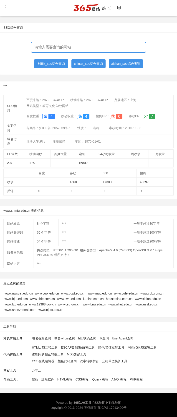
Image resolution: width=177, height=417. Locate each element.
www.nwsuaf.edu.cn (19, 293)
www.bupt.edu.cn (73, 293)
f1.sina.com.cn (93, 299)
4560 (73, 182)
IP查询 (104, 338)
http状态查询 (87, 338)
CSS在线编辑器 (43, 361)
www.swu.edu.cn (69, 299)
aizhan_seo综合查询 (125, 63)
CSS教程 (82, 379)
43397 (144, 182)
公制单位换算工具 (114, 361)
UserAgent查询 (122, 338)
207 (9, 163)
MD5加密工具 (76, 354)
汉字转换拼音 (89, 361)
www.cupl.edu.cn (47, 293)
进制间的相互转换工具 (48, 354)
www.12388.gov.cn (42, 304)
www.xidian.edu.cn (148, 299)
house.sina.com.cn (119, 299)
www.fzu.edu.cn (16, 304)
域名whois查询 (64, 338)
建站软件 (47, 379)
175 (32, 163)
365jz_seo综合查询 (51, 63)
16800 (83, 163)
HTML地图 (113, 402)
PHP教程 (136, 379)
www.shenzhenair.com (20, 310)
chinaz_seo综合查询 (88, 63)
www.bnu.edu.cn (94, 304)
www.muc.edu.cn (100, 293)
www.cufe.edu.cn (126, 293)
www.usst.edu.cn (147, 304)
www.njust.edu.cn (50, 310)
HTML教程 (64, 379)
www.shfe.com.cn (42, 299)
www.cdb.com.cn (152, 293)
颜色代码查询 (67, 361)
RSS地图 (98, 402)
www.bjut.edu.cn (16, 299)
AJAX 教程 (119, 379)
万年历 (36, 370)
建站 (35, 379)
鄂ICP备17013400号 (111, 407)
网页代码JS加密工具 (142, 347)
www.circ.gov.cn (69, 304)
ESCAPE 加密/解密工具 (78, 347)
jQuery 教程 (99, 379)
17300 (107, 182)
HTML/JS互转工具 (45, 347)
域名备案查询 (41, 338)
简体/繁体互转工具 (111, 347)
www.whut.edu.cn (121, 304)
